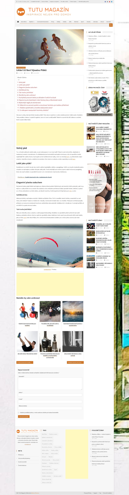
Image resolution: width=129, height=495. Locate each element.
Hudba (64, 22)
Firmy (52, 22)
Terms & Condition (107, 493)
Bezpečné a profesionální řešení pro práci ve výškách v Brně (99, 45)
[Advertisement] (50, 134)
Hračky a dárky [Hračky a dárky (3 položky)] (54, 450)
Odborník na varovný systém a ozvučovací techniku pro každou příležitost (44, 105)
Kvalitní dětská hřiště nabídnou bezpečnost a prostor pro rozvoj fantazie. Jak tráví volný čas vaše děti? (104, 138)
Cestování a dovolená (42, 22)
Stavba (88, 22)
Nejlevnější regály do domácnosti (30, 103)
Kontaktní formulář (35, 1)
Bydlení (31, 22)
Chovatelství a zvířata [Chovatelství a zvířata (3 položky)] (47, 444)
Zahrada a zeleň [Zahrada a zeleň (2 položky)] (57, 476)
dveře (67, 157)
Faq (100, 493)
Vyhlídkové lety (24, 90)
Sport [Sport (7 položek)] (55, 470)
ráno (70, 191)
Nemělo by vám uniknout (27, 95)
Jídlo (70, 22)
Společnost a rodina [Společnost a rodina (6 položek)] (47, 470)
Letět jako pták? (24, 85)
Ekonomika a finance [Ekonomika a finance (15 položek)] (47, 447)
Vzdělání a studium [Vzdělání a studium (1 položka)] (46, 476)
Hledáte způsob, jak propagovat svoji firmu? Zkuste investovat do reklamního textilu (76, 363)
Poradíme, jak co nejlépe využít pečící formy (103, 225)
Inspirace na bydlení (54, 1)
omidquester (47, 270)
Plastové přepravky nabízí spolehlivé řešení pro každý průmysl (100, 64)
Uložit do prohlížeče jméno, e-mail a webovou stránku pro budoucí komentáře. (39, 413)
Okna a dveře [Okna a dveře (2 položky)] (56, 460)
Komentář (21, 377)
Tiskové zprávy (73, 1)
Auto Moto (24, 22)
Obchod (76, 22)
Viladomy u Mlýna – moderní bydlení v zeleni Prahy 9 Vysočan (99, 38)
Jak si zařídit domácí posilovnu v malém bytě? (104, 128)
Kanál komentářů (22, 462)
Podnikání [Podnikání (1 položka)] (44, 463)
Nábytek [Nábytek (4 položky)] (51, 457)
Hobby (58, 22)
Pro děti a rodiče (64, 1)
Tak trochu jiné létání (26, 93)
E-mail (21, 399)
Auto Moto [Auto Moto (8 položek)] (44, 434)
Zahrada (95, 22)
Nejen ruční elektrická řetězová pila (103, 232)
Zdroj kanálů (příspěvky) (24, 458)
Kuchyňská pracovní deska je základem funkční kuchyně (37, 98)
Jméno (21, 393)
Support (95, 493)
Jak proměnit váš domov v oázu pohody (104, 264)
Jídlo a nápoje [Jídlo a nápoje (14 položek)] (45, 454)
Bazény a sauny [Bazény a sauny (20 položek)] (53, 434)
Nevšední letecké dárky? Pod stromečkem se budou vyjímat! (104, 249)
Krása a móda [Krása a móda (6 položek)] (54, 454)
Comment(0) (36, 73)
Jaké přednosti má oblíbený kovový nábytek (26, 363)
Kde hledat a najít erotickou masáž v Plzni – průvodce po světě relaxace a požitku (99, 79)
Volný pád (22, 82)
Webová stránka (23, 406)
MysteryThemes (35, 493)
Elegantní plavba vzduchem (28, 87)
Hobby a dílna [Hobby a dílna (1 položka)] (45, 450)
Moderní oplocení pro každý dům (96, 58)
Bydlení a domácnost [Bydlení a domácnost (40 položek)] (47, 438)
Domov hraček (45, 1)
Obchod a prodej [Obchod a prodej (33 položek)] (46, 460)
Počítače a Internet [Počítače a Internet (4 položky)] (53, 463)
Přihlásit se (21, 455)
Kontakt (109, 22)
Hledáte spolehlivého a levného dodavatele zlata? (36, 108)
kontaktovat (28, 444)
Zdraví (102, 22)
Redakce (28, 73)
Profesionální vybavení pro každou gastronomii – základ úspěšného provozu (100, 72)
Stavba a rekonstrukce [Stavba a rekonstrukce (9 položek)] (47, 473)
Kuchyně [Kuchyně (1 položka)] (44, 457)
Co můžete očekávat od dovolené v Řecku (103, 257)
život (73, 159)
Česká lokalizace (22, 465)
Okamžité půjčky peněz (84, 1)
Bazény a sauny (21, 68)
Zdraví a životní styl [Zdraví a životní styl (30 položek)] (46, 479)
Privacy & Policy (87, 493)
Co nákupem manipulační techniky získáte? (34, 110)
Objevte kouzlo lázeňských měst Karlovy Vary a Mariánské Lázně (40, 100)
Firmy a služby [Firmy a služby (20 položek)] (57, 447)
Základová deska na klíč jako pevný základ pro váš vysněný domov (99, 52)
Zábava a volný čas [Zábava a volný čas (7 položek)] (46, 483)
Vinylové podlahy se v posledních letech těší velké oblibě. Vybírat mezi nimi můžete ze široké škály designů (104, 151)
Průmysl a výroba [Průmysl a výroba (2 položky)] (46, 467)
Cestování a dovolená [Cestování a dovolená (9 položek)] (47, 441)
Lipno (25, 218)
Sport (82, 22)
